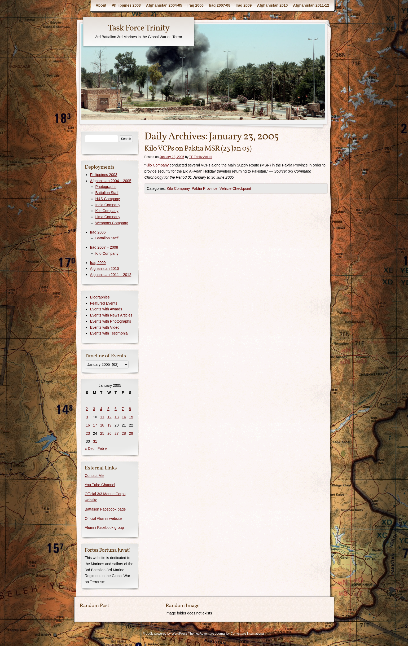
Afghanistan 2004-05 (164, 5)
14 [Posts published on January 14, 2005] (124, 417)
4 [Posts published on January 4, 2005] (101, 409)
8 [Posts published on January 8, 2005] (130, 409)
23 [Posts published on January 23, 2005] (88, 433)
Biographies (100, 297)
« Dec (90, 448)
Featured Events (103, 303)
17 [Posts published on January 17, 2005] (95, 425)
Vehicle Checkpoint (235, 188)
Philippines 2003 (126, 5)
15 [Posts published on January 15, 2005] (131, 417)
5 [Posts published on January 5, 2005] (108, 409)
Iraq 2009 (244, 5)
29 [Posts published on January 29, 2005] (131, 433)
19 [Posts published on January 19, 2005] (109, 425)
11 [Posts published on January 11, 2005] (102, 417)
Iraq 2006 (195, 5)
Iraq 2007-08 (219, 5)
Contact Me (94, 475)
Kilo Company (157, 165)
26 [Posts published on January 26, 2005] (109, 433)
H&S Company (107, 199)
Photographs (105, 186)
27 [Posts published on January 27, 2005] (117, 433)
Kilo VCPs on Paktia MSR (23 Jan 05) (198, 148)
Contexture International (248, 633)
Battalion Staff (107, 193)
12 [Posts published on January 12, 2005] (109, 417)
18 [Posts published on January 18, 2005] (102, 425)
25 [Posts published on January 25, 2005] (102, 433)
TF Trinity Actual (200, 157)
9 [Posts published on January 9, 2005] (87, 417)
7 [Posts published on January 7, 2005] (123, 409)
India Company (107, 205)
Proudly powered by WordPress (165, 633)
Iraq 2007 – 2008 (104, 247)
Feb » (102, 448)
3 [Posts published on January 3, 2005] (94, 409)
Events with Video (105, 327)
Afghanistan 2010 (272, 5)
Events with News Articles (111, 315)
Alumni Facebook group (104, 527)
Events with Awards (106, 309)
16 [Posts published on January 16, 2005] (88, 425)
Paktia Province (204, 188)
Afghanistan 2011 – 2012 (110, 275)
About (101, 5)
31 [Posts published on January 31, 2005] (95, 441)
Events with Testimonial (109, 333)
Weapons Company (111, 223)
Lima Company (107, 217)
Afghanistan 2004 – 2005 (110, 181)
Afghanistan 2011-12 (311, 5)
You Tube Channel (100, 485)
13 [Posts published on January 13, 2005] (117, 417)
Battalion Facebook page (105, 509)
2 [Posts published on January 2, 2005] (87, 409)
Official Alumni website (103, 518)
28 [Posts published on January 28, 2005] (124, 433)
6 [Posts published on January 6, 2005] (116, 409)
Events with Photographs (110, 321)
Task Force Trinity (138, 28)
